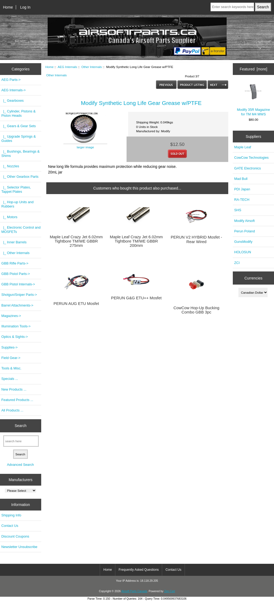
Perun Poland (244, 231)
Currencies (253, 278)
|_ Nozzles (10, 166)
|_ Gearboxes (12, 101)
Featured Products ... (17, 400)
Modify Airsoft (244, 221)
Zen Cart (169, 591)
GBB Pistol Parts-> (15, 274)
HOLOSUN (242, 252)
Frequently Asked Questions (139, 570)
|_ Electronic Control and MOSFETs (20, 229)
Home (8, 7)
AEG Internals (67, 67)
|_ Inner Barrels (13, 242)
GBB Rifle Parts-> (14, 263)
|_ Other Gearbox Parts (20, 177)
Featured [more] (253, 69)
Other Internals (91, 67)
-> (13, 90)
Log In (25, 7)
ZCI (237, 263)
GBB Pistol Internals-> (18, 284)
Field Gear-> (10, 358)
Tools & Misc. (11, 368)
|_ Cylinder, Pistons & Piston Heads (18, 113)
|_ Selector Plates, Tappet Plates (16, 189)
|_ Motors (9, 217)
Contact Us (9, 526)
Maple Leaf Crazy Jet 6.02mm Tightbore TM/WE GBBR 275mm (76, 241)
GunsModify (243, 242)
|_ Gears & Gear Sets (18, 126)
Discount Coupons (15, 536)
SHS (237, 210)
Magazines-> (11, 316)
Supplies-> (9, 347)
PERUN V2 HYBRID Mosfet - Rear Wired (196, 239)
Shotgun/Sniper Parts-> (19, 295)
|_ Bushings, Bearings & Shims (20, 153)
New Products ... (13, 389)
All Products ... (12, 410)
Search (20, 426)
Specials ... (9, 379)
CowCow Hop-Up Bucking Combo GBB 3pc (196, 310)
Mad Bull (241, 179)
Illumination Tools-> (16, 326)
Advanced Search (20, 465)
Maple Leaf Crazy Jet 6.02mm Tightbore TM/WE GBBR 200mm (136, 241)
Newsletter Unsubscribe (19, 547)
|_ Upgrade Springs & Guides (18, 138)
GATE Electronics (247, 168)
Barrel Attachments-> (17, 305)
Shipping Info (11, 515)
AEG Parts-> (11, 80)
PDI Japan (242, 189)
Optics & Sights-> (14, 337)
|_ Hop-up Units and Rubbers (17, 204)
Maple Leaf (242, 147)
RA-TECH (241, 200)
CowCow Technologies (251, 158)
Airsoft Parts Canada (134, 591)
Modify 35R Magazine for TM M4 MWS (253, 99)
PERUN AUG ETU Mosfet (76, 303)
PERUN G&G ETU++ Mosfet (136, 298)
